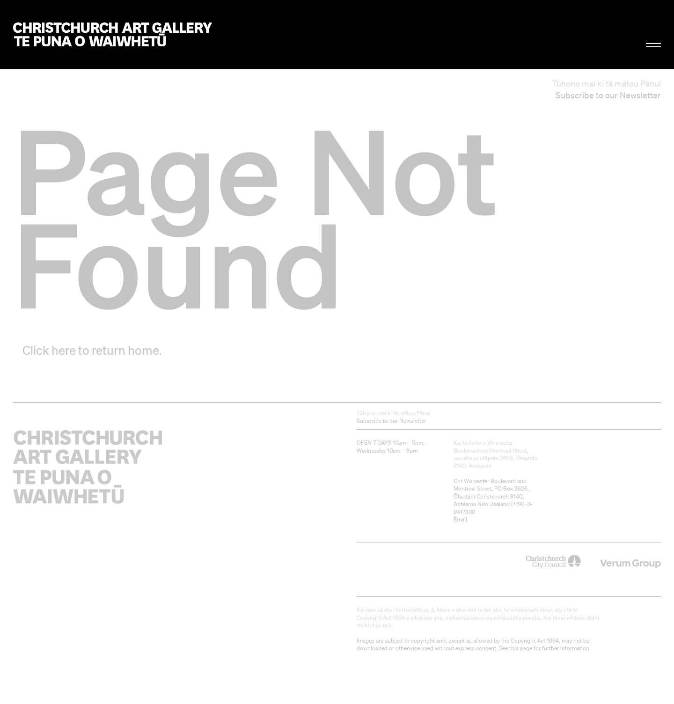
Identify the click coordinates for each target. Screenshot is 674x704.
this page (520, 648)
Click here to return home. (92, 350)
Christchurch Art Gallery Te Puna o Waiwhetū (112, 34)
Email (460, 519)
